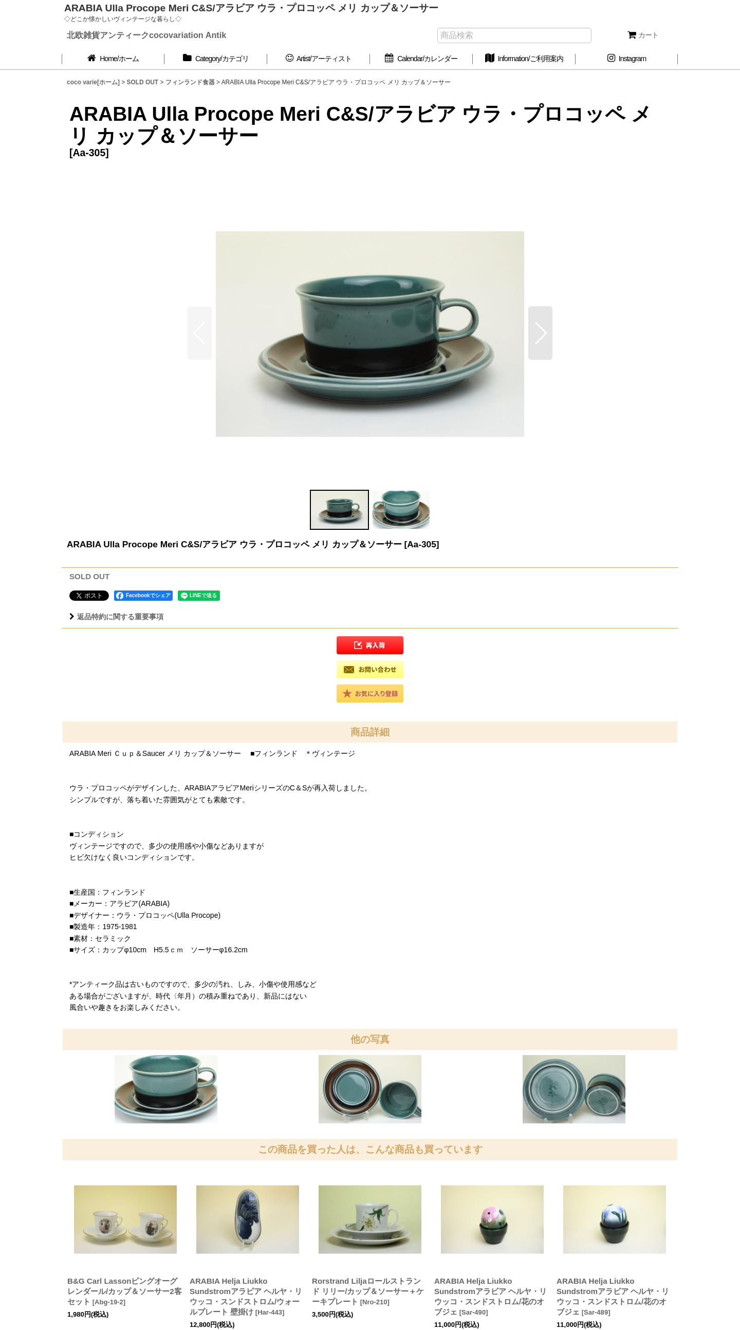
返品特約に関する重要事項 (116, 617)
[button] (540, 333)
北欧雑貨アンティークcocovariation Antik (146, 35)
